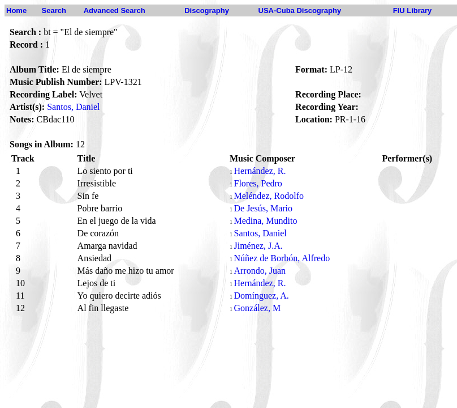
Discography (206, 10)
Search (54, 10)
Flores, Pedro (258, 183)
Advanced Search (114, 10)
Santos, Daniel (73, 107)
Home (16, 10)
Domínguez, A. (261, 295)
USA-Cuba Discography (300, 10)
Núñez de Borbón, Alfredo (282, 258)
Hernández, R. (260, 171)
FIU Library (412, 10)
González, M (257, 308)
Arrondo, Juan (260, 270)
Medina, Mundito (265, 221)
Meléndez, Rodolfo (269, 196)
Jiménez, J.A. (258, 245)
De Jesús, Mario (263, 208)
